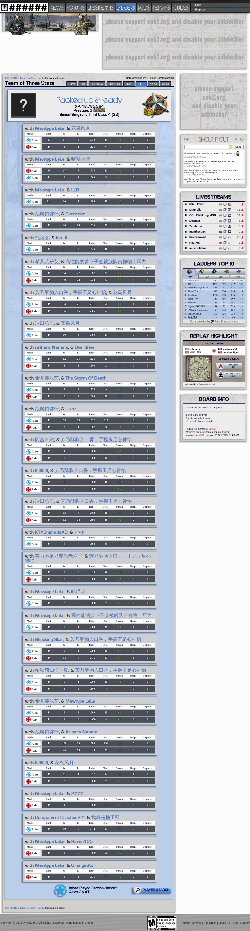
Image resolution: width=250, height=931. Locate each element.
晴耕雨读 (80, 159)
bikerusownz (197, 237)
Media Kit (225, 922)
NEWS (57, 7)
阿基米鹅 (44, 439)
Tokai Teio (193, 291)
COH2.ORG (11, 78)
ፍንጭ (70, 409)
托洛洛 (42, 238)
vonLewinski (194, 313)
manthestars (197, 231)
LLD (75, 190)
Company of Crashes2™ (59, 817)
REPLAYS (161, 7)
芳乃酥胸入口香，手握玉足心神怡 (70, 292)
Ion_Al (62, 238)
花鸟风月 (80, 128)
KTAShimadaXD (51, 532)
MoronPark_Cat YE (198, 287)
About (186, 922)
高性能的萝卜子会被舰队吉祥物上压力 (105, 261)
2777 (77, 793)
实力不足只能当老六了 (58, 556)
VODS (144, 7)
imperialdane (197, 248)
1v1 (191, 277)
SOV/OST (114, 84)
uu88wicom (224, 432)
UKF (82, 84)
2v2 (206, 277)
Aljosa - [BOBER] (197, 306)
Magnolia (195, 209)
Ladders (24, 78)
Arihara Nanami (51, 347)
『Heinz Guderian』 (198, 310)
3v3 (221, 277)
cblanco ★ (193, 298)
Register (200, 9)
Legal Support (241, 922)
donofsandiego (191, 170)
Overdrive (75, 214)
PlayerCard (37, 78)
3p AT (141, 84)
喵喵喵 (78, 591)
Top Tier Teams (214, 343)
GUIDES (181, 7)
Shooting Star (49, 639)
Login (198, 5)
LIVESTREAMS (100, 7)
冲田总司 (44, 323)
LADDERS (126, 7)
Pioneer (192, 302)
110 (189, 283)
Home (71, 84)
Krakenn (192, 295)
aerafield (188, 161)
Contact (197, 922)
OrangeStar (83, 865)
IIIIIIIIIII (41, 470)
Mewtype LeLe (49, 128)
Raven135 (82, 841)
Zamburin (195, 226)
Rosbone (188, 153)
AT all (165, 84)
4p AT (153, 84)
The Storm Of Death (86, 378)
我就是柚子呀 (105, 817)
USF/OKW (97, 84)
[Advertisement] (137, 40)
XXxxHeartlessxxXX (206, 384)
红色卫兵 (192, 317)
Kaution (194, 242)
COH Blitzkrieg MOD (202, 215)
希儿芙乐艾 (47, 261)
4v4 (237, 277)
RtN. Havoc (196, 204)
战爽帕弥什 (47, 214)
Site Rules (210, 922)
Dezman (194, 220)
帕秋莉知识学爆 (51, 670)
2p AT (129, 84)
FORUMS (75, 7)
